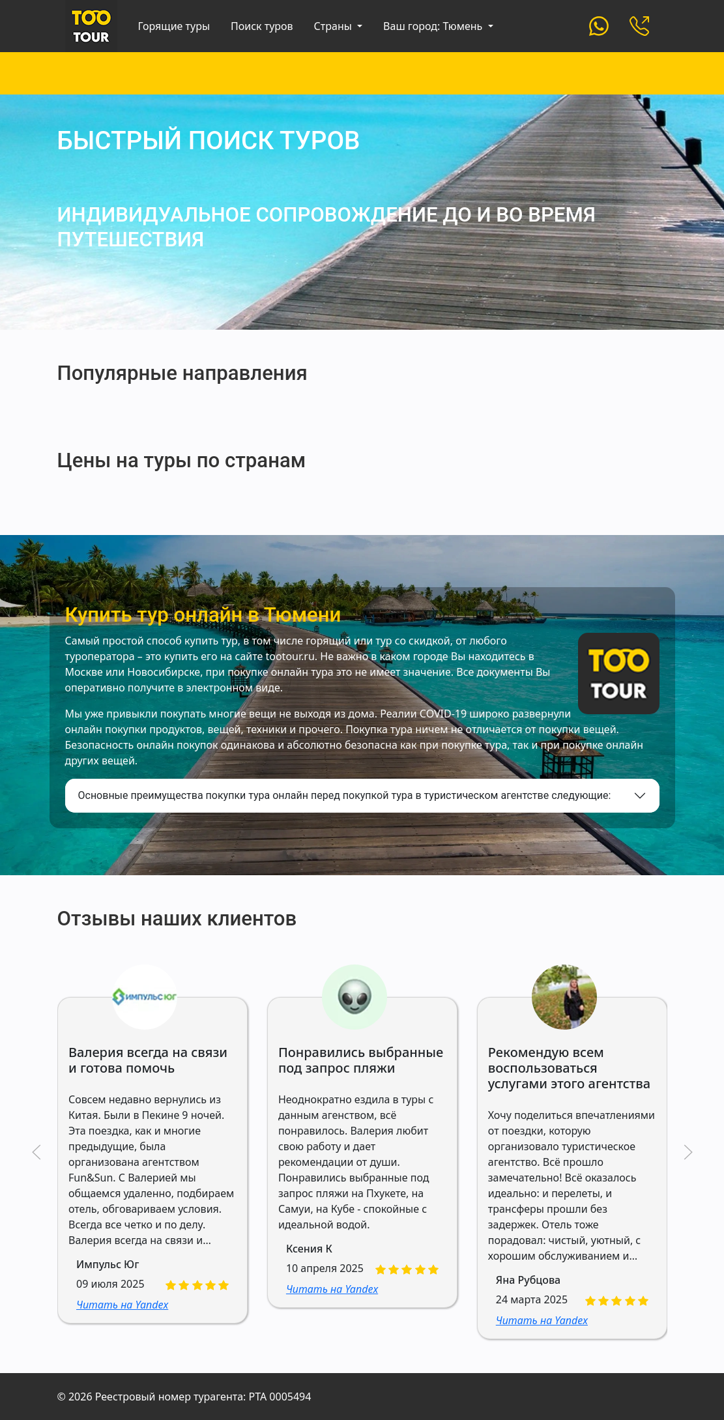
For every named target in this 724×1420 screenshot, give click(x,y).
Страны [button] (334, 26)
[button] (36, 1152)
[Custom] (599, 24)
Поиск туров (262, 26)
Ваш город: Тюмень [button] (434, 26)
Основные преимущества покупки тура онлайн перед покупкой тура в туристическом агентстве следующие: (344, 795)
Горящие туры (174, 26)
